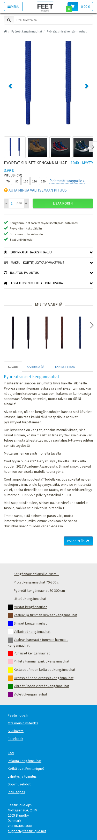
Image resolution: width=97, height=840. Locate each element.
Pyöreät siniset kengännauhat (67, 31)
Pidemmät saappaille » (67, 180)
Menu (13, 6)
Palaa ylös (78, 541)
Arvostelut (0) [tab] (35, 367)
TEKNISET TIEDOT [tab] (65, 367)
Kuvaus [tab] (13, 367)
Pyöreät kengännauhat (26, 31)
